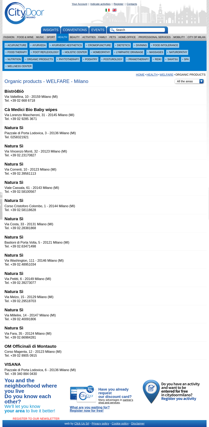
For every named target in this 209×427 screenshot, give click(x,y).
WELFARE (166, 74)
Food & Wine (25, 37)
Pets (112, 37)
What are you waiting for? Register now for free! (90, 409)
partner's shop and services (115, 401)
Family (102, 37)
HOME (140, 74)
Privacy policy (100, 423)
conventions (75, 30)
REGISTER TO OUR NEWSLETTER (36, 418)
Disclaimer (138, 423)
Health (62, 37)
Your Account (79, 3)
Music (40, 37)
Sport (51, 37)
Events (97, 30)
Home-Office (127, 37)
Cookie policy (120, 423)
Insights (51, 30)
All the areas (190, 81)
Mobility (179, 37)
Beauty (75, 37)
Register (118, 3)
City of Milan (196, 37)
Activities (89, 37)
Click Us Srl (81, 423)
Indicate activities (100, 3)
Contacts (132, 3)
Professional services (155, 37)
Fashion (9, 37)
